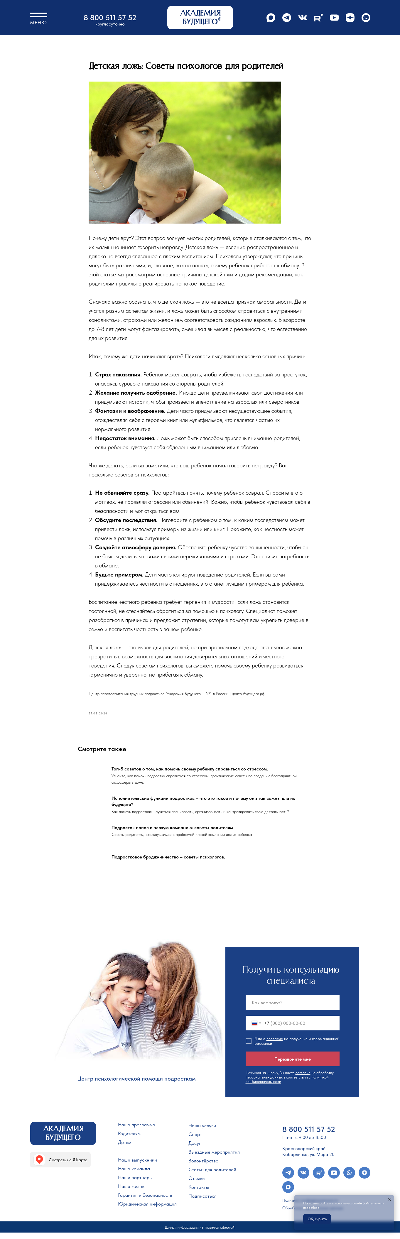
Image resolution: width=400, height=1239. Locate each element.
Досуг (194, 1150)
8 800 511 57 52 (110, 17)
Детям (124, 1149)
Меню (38, 23)
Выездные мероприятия (214, 1159)
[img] (39, 1166)
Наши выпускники (137, 1166)
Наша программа (136, 1131)
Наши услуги (202, 1132)
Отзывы (196, 1185)
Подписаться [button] (202, 1203)
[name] (293, 1009)
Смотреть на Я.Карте (68, 1166)
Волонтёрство (203, 1167)
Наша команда (134, 1175)
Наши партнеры (135, 1184)
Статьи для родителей (212, 1176)
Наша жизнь (131, 1193)
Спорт (195, 1141)
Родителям (129, 1140)
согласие (274, 1045)
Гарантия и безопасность (145, 1202)
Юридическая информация (147, 1210)
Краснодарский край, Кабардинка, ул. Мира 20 (308, 1158)
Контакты (198, 1194)
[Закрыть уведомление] (390, 1200)
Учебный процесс (137, 1158)
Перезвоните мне (292, 1065)
